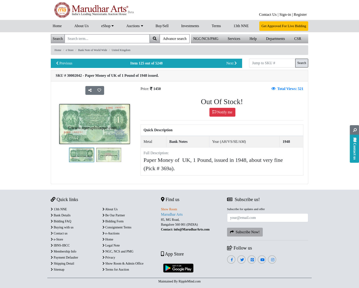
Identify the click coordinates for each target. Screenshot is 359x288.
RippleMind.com (190, 281)
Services (234, 39)
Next (231, 63)
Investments (190, 26)
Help (253, 39)
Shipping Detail (62, 263)
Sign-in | (286, 14)
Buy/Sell (162, 26)
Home (57, 26)
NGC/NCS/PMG (205, 39)
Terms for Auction (116, 269)
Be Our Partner (114, 215)
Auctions (134, 25)
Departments (275, 39)
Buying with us (62, 227)
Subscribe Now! (245, 232)
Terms (216, 26)
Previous (64, 63)
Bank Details (61, 215)
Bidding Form (113, 221)
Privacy (109, 257)
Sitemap (57, 269)
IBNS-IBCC (60, 245)
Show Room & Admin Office (123, 263)
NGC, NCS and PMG (118, 251)
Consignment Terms (117, 227)
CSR (297, 39)
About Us (81, 26)
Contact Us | (269, 14)
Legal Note (111, 245)
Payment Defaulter (64, 257)
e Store (70, 50)
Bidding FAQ (61, 221)
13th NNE (241, 26)
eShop (107, 25)
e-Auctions (111, 233)
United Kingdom (121, 50)
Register (300, 14)
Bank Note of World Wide (92, 50)
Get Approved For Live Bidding (283, 26)
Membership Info (63, 251)
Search (301, 63)
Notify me (222, 112)
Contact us (59, 233)
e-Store (57, 239)
